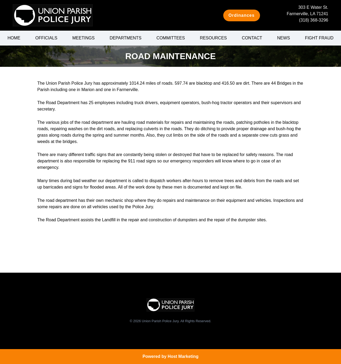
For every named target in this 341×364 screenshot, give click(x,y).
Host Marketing (183, 356)
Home (13, 38)
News (283, 38)
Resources (213, 38)
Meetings (83, 38)
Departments (125, 38)
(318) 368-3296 (313, 20)
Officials (46, 38)
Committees (170, 38)
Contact (252, 38)
